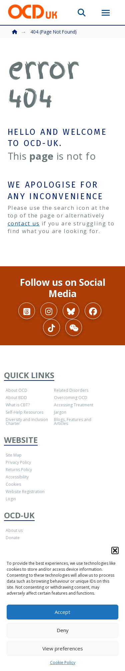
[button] (115, 550)
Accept (62, 612)
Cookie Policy (62, 662)
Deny (63, 630)
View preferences (62, 648)
